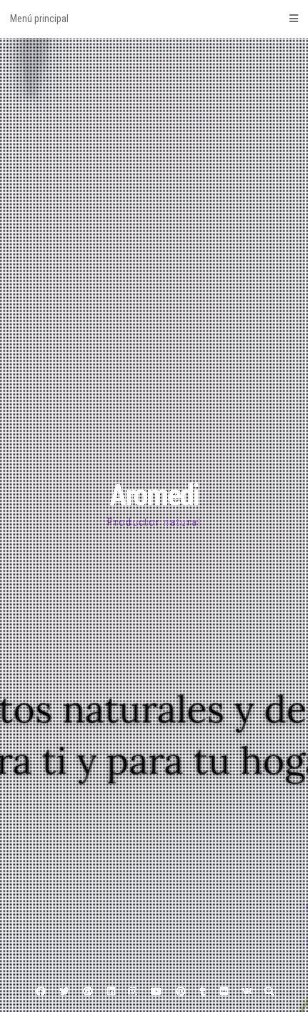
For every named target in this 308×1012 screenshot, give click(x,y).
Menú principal (154, 18)
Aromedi (154, 495)
